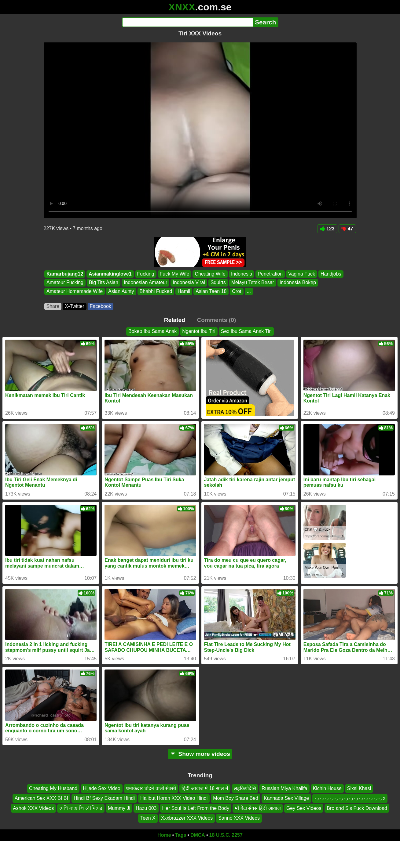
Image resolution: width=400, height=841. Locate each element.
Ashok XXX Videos (33, 808)
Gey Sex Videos (303, 808)
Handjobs (330, 273)
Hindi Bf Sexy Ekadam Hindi (104, 798)
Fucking (145, 273)
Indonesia (241, 273)
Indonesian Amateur (145, 282)
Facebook (100, 306)
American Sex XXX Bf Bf (41, 798)
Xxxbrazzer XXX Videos (187, 818)
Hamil (184, 291)
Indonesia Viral (189, 282)
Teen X (148, 818)
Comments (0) (216, 320)
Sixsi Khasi (359, 788)
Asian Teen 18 (211, 291)
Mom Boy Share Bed (235, 798)
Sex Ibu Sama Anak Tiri (246, 331)
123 (327, 228)
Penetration (270, 273)
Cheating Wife (210, 273)
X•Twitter (74, 306)
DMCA (197, 835)
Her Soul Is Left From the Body (195, 808)
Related (174, 320)
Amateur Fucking (64, 282)
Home (164, 835)
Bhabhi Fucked (155, 291)
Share (53, 306)
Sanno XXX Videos (239, 818)
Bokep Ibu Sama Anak (152, 331)
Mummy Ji (119, 808)
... (249, 291)
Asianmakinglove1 (110, 273)
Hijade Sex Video (101, 788)
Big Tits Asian (103, 282)
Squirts (218, 282)
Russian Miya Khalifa (284, 788)
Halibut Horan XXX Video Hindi (173, 798)
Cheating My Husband (53, 788)
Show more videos (200, 754)
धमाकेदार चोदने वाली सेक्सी (151, 788)
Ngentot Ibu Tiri (198, 331)
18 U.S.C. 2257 (226, 835)
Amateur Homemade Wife (74, 291)
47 (347, 228)
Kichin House (327, 788)
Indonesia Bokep (297, 282)
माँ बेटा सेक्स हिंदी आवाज (258, 808)
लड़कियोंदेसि (245, 788)
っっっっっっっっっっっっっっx (349, 798)
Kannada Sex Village (286, 798)
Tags (180, 835)
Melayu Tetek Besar (252, 282)
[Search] (187, 22)
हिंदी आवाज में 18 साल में (205, 788)
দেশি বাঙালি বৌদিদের (80, 808)
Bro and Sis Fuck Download (357, 808)
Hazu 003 (146, 808)
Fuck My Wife (174, 273)
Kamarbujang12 (64, 273)
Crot (236, 291)
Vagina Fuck (301, 273)
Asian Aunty (121, 291)
